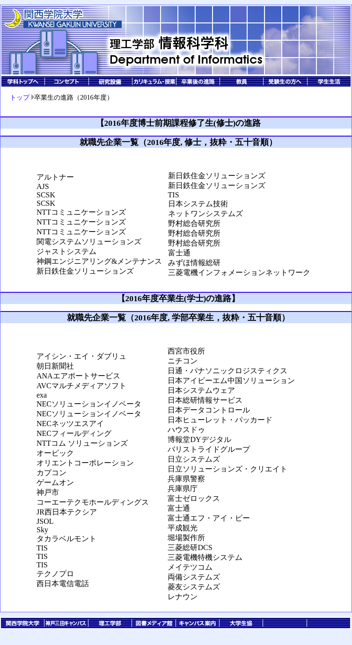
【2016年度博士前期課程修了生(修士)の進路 (178, 123)
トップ (19, 97)
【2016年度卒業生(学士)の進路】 (178, 298)
